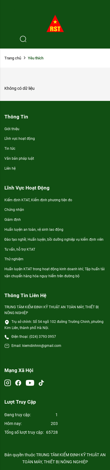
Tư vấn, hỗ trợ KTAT (19, 249)
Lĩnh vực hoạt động (19, 139)
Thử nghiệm (13, 259)
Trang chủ (12, 58)
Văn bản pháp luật (19, 158)
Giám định (12, 220)
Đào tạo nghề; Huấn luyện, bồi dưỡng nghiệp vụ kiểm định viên (54, 239)
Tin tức (9, 149)
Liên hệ (10, 168)
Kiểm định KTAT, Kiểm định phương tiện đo (38, 200)
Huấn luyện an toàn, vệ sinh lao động (33, 230)
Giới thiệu (11, 129)
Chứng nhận (14, 210)
